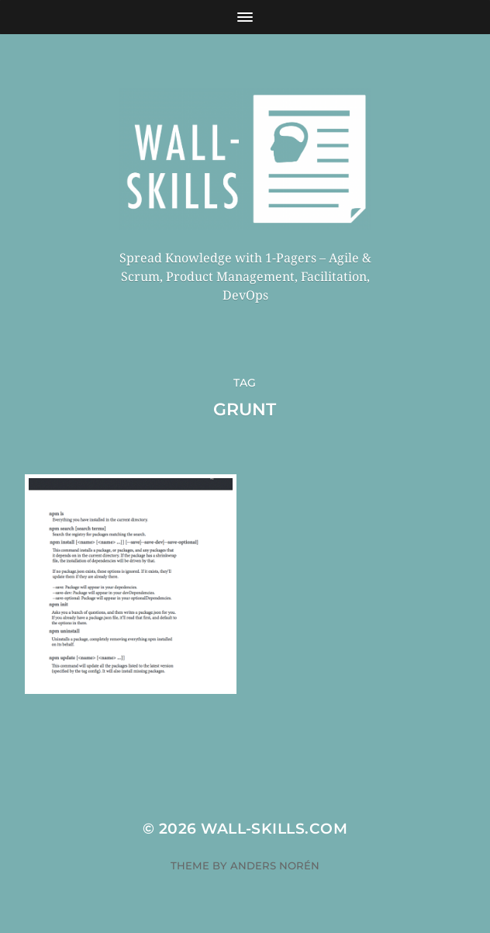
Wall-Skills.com (274, 829)
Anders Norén (274, 865)
